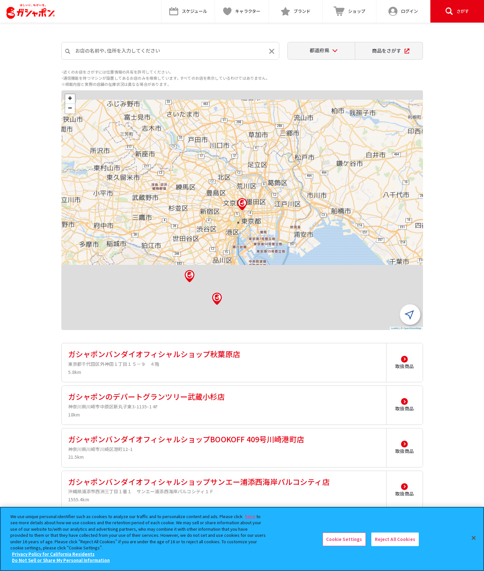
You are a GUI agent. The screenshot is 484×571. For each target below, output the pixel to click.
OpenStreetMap (412, 328)
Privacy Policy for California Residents (53, 554)
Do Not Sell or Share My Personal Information (61, 560)
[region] (242, 539)
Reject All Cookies (395, 539)
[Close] (474, 538)
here (250, 516)
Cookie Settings (344, 539)
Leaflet (395, 328)
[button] (242, 204)
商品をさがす (390, 50)
